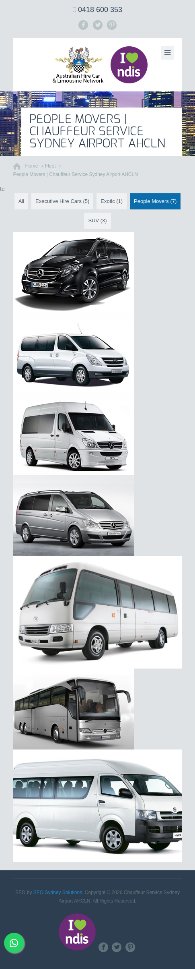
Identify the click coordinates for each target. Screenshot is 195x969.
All (21, 201)
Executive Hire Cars (62, 201)
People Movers (155, 201)
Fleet (50, 166)
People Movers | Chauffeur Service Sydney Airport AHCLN (75, 174)
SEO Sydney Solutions (57, 892)
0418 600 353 (100, 10)
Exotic (112, 201)
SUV (97, 220)
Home (31, 166)
